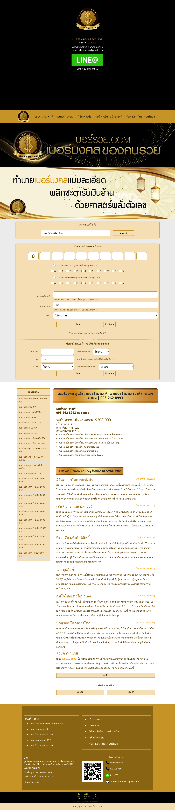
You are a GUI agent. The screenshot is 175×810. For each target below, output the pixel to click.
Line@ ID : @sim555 (87, 68)
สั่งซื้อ (105, 675)
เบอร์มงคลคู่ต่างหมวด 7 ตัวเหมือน (31, 458)
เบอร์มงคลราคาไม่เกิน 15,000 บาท (32, 538)
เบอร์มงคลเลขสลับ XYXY (30, 412)
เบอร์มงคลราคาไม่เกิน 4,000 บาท (32, 505)
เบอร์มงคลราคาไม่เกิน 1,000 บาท (32, 480)
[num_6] (93, 256)
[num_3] (57, 256)
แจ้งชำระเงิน (117, 116)
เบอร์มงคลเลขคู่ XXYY (29, 417)
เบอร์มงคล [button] (41, 116)
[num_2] (45, 256)
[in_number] (105, 294)
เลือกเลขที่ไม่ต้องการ (80, 277)
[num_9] (129, 256)
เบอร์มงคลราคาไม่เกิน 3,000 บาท (32, 497)
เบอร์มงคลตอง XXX (27, 407)
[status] (101, 351)
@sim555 (114, 775)
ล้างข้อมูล (109, 324)
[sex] (57, 359)
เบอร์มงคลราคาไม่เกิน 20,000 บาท (32, 546)
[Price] (105, 315)
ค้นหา (78, 324)
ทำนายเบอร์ (58, 116)
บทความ (71, 116)
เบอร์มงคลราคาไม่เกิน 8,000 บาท (32, 521)
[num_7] (105, 256)
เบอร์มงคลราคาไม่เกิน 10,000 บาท (32, 530)
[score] (105, 305)
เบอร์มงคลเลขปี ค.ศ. (28, 433)
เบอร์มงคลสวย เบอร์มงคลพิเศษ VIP (33, 400)
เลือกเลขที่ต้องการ (78, 265)
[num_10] (141, 256)
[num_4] (69, 256)
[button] (13, 193)
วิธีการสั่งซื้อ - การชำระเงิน (93, 116)
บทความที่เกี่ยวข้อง (89, 309)
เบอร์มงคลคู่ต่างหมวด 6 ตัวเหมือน (31, 467)
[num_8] (117, 256)
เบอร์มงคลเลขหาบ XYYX (30, 422)
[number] (75, 233)
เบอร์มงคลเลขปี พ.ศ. (28, 427)
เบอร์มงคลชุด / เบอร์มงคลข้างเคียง (32, 450)
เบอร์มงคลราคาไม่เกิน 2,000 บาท (32, 488)
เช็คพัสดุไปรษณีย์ (31, 782)
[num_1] (33, 256)
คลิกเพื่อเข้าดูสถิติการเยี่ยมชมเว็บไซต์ (87, 802)
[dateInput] (57, 351)
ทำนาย (123, 233)
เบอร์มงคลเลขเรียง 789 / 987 (32, 443)
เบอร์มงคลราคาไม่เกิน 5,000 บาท (32, 513)
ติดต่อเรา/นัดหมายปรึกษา (140, 116)
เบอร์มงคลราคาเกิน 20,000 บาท (31, 554)
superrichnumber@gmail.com (87, 50)
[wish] (116, 366)
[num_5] (81, 256)
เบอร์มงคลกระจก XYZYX (30, 473)
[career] (57, 366)
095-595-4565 (95, 47)
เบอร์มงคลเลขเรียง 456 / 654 (32, 438)
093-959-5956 (79, 47)
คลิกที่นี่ (80, 692)
